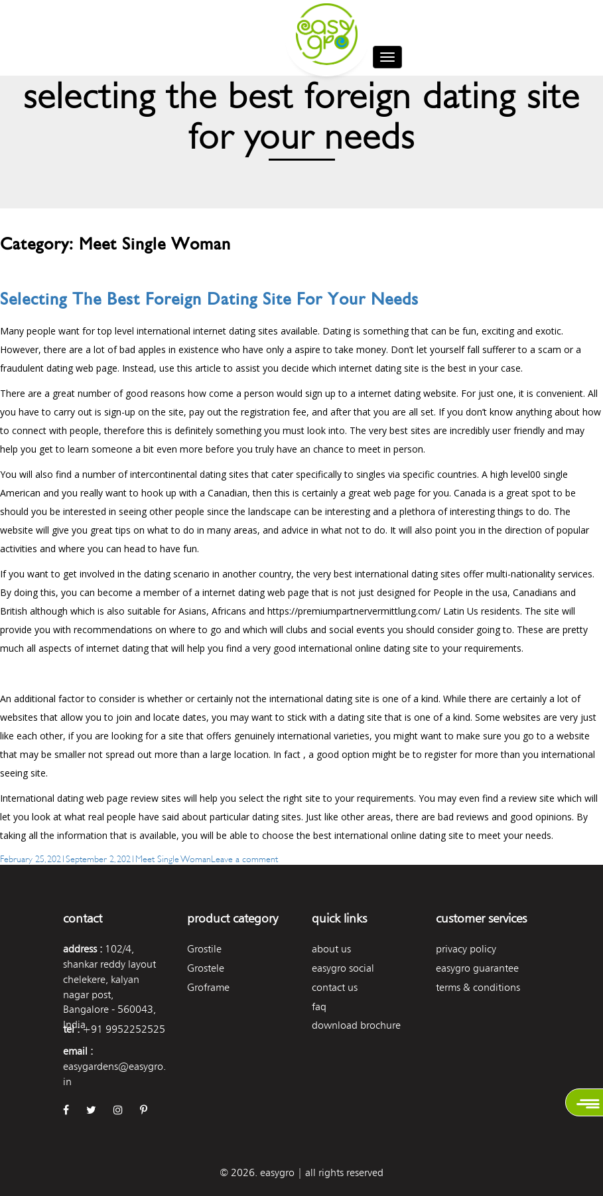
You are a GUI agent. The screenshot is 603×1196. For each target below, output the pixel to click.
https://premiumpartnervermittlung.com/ (353, 611)
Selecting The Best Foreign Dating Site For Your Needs (209, 299)
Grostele (205, 968)
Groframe (208, 987)
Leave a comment (244, 858)
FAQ (319, 1006)
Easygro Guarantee (477, 968)
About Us (331, 948)
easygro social (343, 968)
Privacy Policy (466, 948)
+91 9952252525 (123, 1029)
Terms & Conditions (478, 987)
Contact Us (335, 987)
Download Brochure (356, 1025)
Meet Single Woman (173, 858)
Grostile (204, 948)
